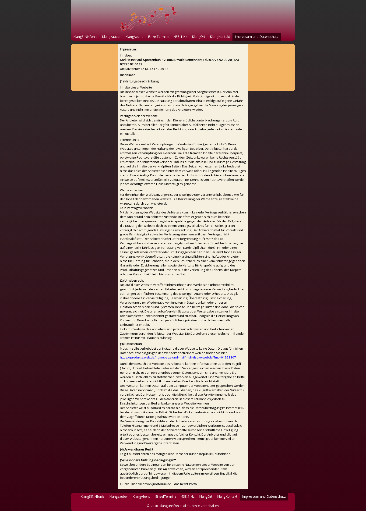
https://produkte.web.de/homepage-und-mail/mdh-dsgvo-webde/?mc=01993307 (178, 357)
